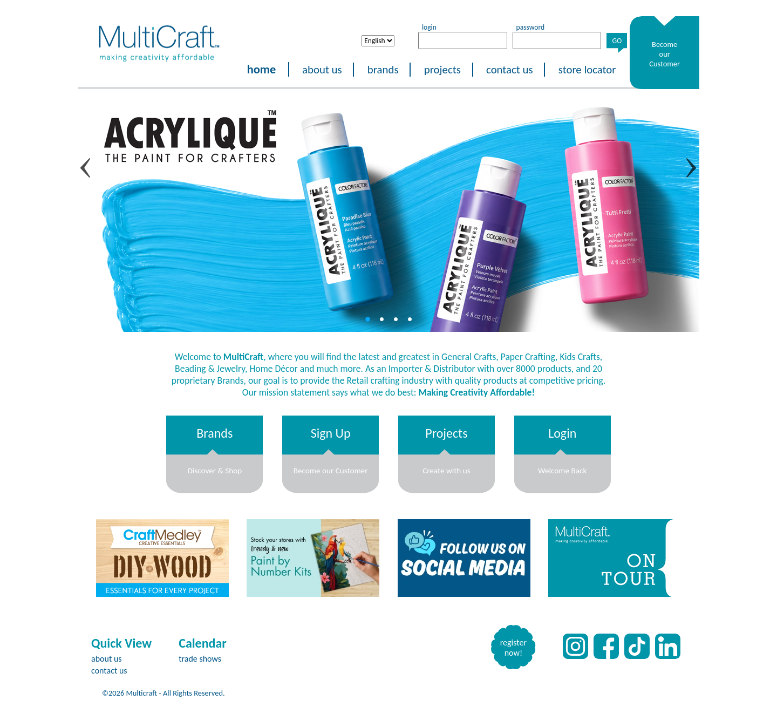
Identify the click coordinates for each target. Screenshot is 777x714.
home (261, 69)
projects (442, 70)
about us (322, 70)
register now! (513, 647)
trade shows (200, 659)
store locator (587, 70)
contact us (509, 70)
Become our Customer (664, 54)
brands (383, 70)
